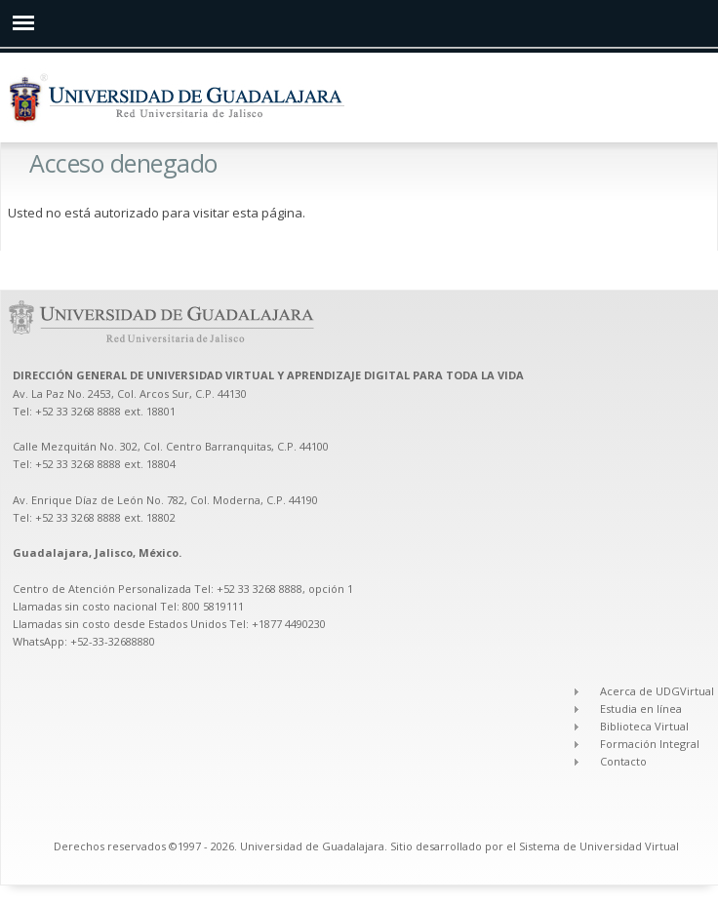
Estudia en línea (641, 708)
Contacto (623, 761)
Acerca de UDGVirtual (657, 691)
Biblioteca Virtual (644, 726)
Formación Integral (649, 743)
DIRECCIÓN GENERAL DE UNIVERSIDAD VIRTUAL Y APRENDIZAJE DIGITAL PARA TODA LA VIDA (270, 375)
